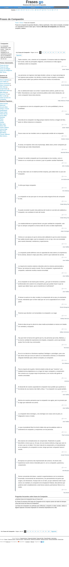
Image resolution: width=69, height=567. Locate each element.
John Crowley (65, 166)
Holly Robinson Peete (63, 100)
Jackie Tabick (65, 69)
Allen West (3, 87)
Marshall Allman (65, 152)
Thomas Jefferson (5, 134)
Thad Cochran (65, 435)
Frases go (8, 541)
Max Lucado (3, 96)
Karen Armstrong (4, 83)
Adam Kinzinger (65, 231)
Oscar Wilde (3, 115)
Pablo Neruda (3, 113)
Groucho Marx (4, 107)
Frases (7, 7)
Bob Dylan (3, 124)
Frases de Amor (4, 65)
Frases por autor (19, 539)
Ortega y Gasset (4, 108)
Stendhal (2, 117)
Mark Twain (3, 131)
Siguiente (18, 55)
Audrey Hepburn (4, 127)
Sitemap (32, 541)
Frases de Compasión (12, 19)
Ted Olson (66, 347)
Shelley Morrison (64, 318)
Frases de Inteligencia (6, 70)
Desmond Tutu (4, 94)
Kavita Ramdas (65, 85)
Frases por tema (11, 539)
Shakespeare (3, 110)
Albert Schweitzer (5, 85)
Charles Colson (65, 139)
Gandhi (2, 122)
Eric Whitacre (65, 363)
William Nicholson (64, 332)
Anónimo (66, 381)
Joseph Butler (3, 88)
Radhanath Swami (5, 90)
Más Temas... (3, 72)
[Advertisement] (34, 14)
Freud (1, 120)
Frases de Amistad (32, 538)
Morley (67, 114)
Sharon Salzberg (4, 80)
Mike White (3, 92)
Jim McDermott (65, 179)
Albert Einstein (4, 103)
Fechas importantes (53, 539)
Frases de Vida (4, 67)
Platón (1, 119)
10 (64, 52)
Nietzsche (2, 105)
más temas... (54, 538)
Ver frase (64, 66)
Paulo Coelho (3, 112)
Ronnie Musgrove (64, 307)
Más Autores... (4, 136)
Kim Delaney (65, 190)
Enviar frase (60, 539)
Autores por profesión (35, 539)
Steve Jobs (3, 125)
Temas (20, 7)
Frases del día (46, 7)
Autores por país (44, 539)
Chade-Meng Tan (64, 204)
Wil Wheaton (65, 470)
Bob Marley (3, 132)
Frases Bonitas (47, 538)
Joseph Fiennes (65, 455)
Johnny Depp (3, 129)
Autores (33, 7)
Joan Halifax (66, 247)
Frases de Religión (5, 68)
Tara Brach (66, 492)
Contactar (27, 541)
